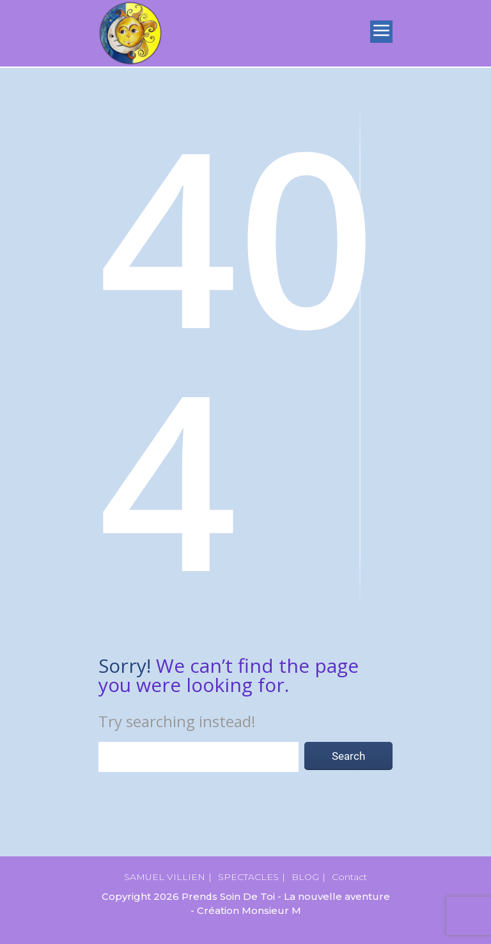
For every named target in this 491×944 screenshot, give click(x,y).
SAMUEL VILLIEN (164, 877)
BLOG (305, 877)
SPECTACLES (248, 877)
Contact (349, 877)
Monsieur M (271, 910)
